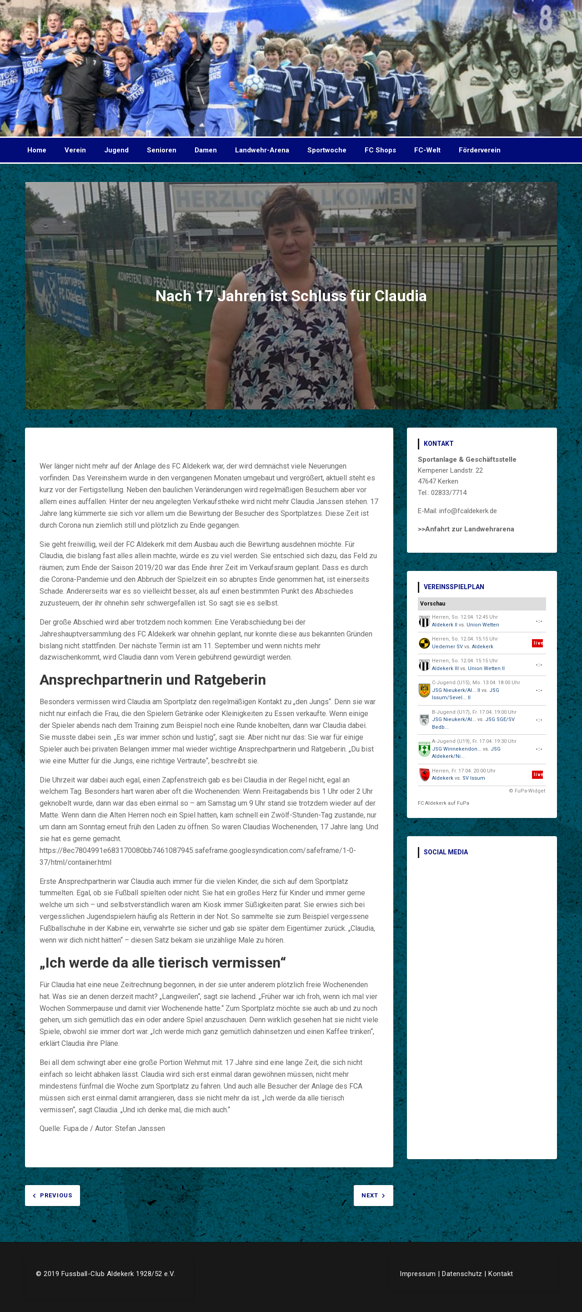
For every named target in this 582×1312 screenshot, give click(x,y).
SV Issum (473, 778)
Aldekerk (482, 647)
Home (36, 150)
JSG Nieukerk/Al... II (456, 690)
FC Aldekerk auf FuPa (443, 803)
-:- (539, 621)
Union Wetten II (486, 668)
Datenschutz (462, 1274)
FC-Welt (427, 150)
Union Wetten (483, 625)
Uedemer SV (447, 647)
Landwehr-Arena (262, 150)
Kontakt (500, 1274)
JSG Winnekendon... (457, 749)
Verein (75, 150)
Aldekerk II (444, 625)
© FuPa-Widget (527, 791)
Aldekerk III (445, 668)
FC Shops (380, 150)
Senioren (161, 150)
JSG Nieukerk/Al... (454, 719)
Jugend (116, 150)
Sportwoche (326, 150)
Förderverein (480, 150)
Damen (206, 150)
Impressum (418, 1274)
